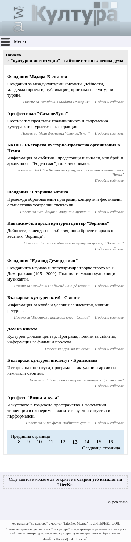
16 (110, 441)
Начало (13, 55)
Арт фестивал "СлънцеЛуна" (37, 113)
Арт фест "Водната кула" (33, 397)
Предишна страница (30, 436)
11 (51, 441)
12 (62, 441)
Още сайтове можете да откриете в (65, 481)
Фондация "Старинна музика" (39, 191)
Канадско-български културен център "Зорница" (58, 223)
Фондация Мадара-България (37, 76)
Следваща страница (101, 447)
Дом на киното (22, 328)
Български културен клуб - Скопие (43, 297)
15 (98, 441)
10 (39, 441)
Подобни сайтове (109, 102)
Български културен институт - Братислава (52, 360)
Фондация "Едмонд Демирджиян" (42, 260)
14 (87, 441)
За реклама (117, 501)
